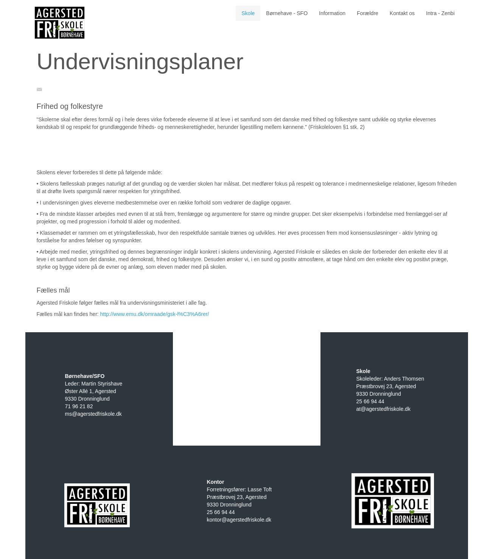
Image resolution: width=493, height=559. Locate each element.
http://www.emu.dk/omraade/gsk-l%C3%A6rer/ (154, 314)
